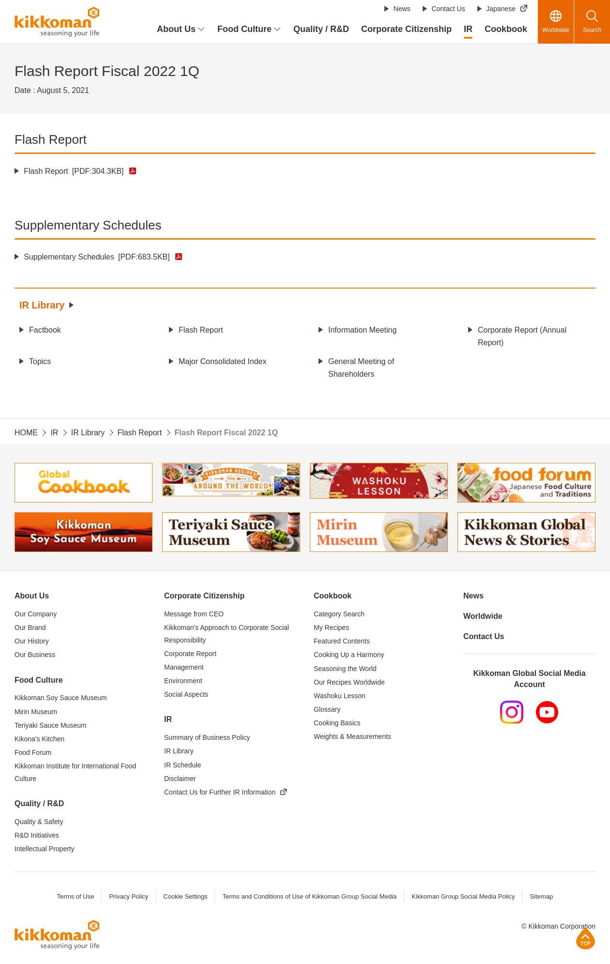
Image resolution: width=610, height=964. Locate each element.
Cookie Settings (185, 896)
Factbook (45, 330)
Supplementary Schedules (97, 257)
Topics (40, 361)
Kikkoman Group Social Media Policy (463, 896)
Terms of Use (75, 896)
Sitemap (541, 896)
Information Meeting (362, 330)
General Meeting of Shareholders (361, 367)
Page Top (585, 938)
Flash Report (73, 171)
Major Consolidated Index (222, 361)
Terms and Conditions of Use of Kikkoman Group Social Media (309, 896)
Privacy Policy (128, 896)
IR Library (41, 305)
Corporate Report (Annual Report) (522, 336)
